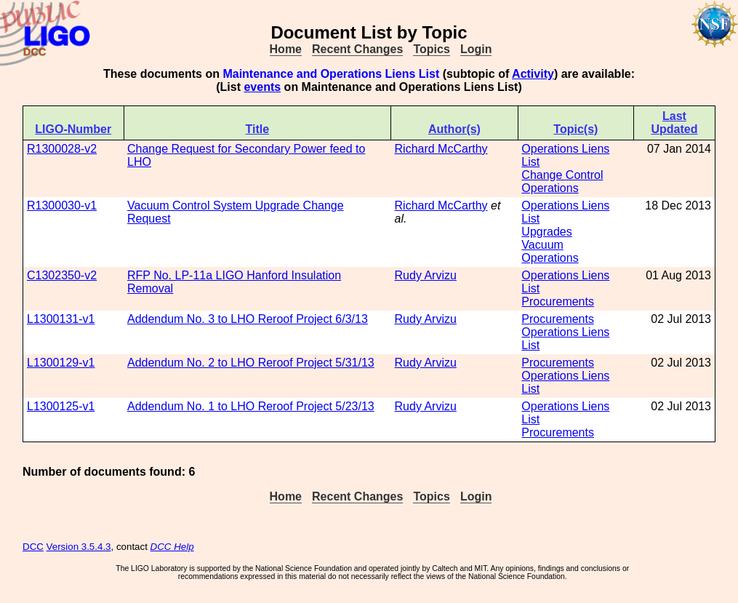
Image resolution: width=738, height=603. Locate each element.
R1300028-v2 (62, 149)
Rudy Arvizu (426, 275)
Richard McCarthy (441, 149)
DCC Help (172, 546)
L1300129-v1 (61, 362)
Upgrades (546, 231)
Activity (533, 74)
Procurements (557, 301)
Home (286, 49)
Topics (431, 49)
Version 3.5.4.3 (79, 546)
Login (476, 49)
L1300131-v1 (61, 319)
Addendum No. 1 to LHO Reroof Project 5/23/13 (250, 406)
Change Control (562, 175)
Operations (549, 188)
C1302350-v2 (62, 275)
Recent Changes (357, 49)
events (262, 87)
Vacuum (542, 245)
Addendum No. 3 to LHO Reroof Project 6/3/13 (247, 319)
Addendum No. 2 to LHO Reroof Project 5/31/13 (250, 362)
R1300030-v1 (62, 205)
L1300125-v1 (61, 406)
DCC (33, 546)
